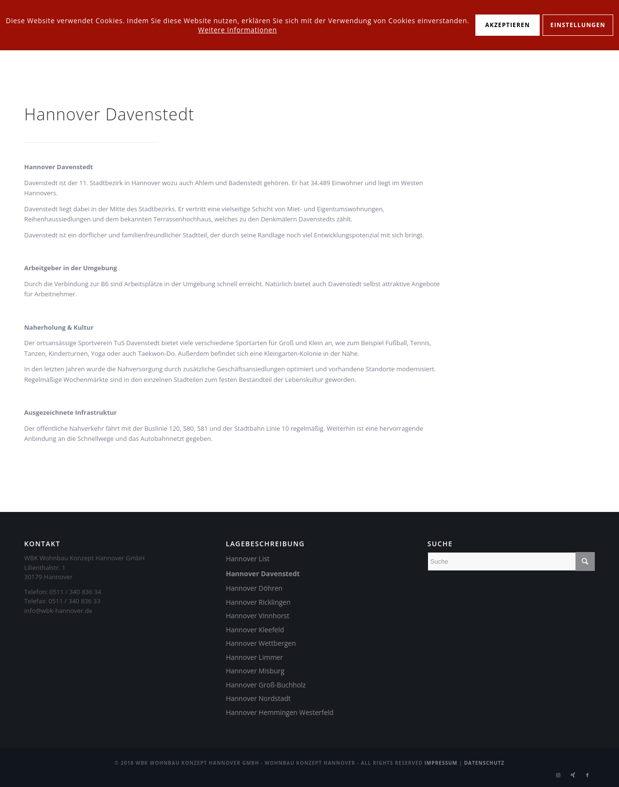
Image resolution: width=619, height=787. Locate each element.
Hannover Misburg (255, 670)
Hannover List (247, 558)
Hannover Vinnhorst (257, 615)
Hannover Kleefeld (255, 629)
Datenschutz (484, 762)
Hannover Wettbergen (261, 643)
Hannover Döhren (254, 588)
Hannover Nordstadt (258, 698)
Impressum (441, 762)
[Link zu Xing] (573, 775)
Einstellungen (577, 25)
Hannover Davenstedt (263, 573)
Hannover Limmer (254, 657)
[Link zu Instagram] (558, 775)
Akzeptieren (507, 25)
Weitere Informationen (237, 29)
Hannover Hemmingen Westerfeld (280, 712)
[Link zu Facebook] (587, 775)
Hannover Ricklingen (258, 602)
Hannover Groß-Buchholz (266, 684)
